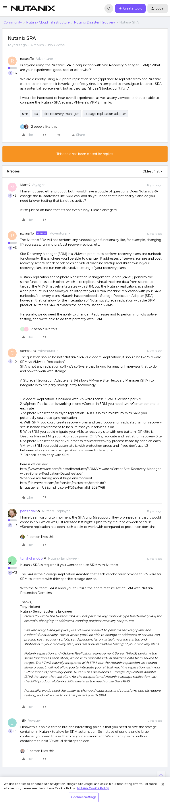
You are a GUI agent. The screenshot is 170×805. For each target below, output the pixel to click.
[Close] (163, 784)
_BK (23, 721)
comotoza (28, 351)
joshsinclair (28, 511)
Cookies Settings (83, 797)
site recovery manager (61, 114)
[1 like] (37, 537)
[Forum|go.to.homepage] (33, 8)
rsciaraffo (27, 59)
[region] (85, 791)
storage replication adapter (105, 114)
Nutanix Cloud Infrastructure (48, 22)
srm (25, 114)
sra (36, 114)
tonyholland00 (31, 558)
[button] (5, 9)
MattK (25, 185)
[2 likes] (38, 126)
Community (13, 22)
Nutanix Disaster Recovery (94, 22)
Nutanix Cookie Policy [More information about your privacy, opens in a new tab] (93, 788)
